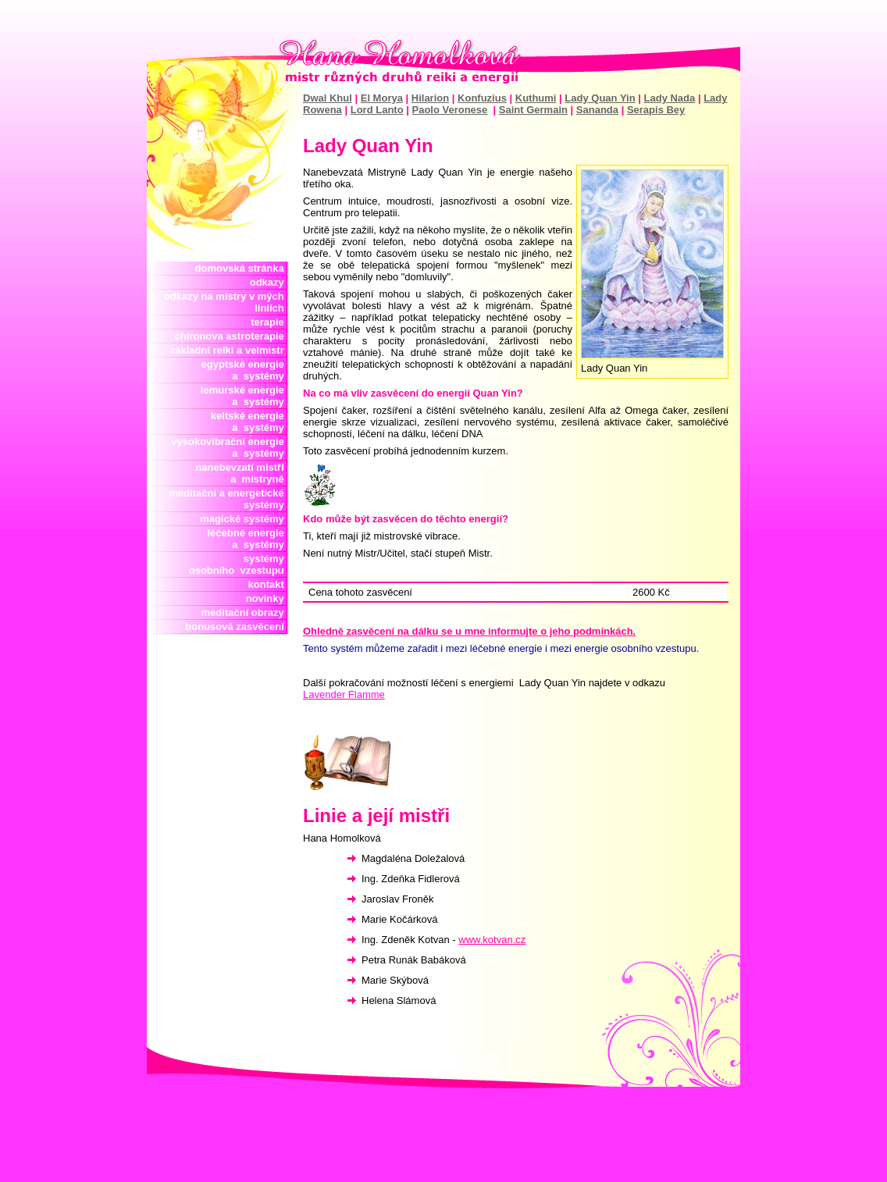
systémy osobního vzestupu (239, 564)
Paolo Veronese (449, 110)
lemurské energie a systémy (245, 396)
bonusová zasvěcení (237, 626)
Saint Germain (533, 110)
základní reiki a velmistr (230, 350)
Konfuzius (482, 98)
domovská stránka (242, 268)
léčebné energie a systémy (245, 538)
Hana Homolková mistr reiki (443, 61)
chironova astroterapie (232, 336)
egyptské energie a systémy (245, 370)
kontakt (269, 584)
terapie (270, 322)
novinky (268, 598)
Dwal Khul (327, 98)
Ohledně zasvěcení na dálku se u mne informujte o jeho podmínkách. (469, 631)
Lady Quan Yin (600, 98)
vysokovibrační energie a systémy (230, 447)
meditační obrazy (245, 612)
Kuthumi (536, 98)
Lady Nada (670, 98)
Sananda (597, 110)
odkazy (270, 282)
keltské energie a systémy (247, 421)
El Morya (382, 98)
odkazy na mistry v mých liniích (227, 302)
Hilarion (430, 98)
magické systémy (245, 519)
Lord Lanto (377, 110)
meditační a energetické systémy (229, 499)
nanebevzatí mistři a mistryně (242, 473)
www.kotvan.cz (491, 939)
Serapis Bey (656, 110)
